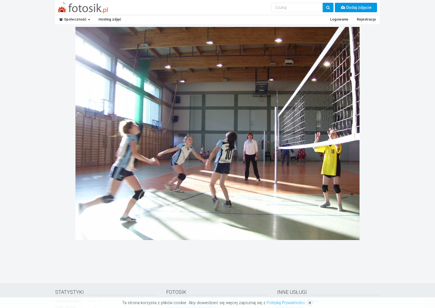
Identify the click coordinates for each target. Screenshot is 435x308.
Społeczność (74, 19)
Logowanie (339, 19)
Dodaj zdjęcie (355, 7)
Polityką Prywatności (286, 302)
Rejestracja (366, 19)
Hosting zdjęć (109, 19)
